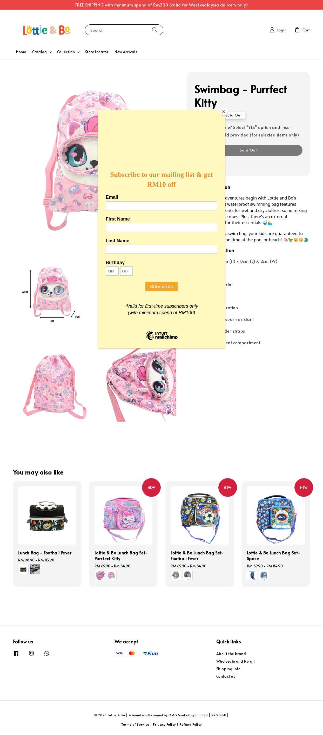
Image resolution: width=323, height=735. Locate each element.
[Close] (224, 111)
